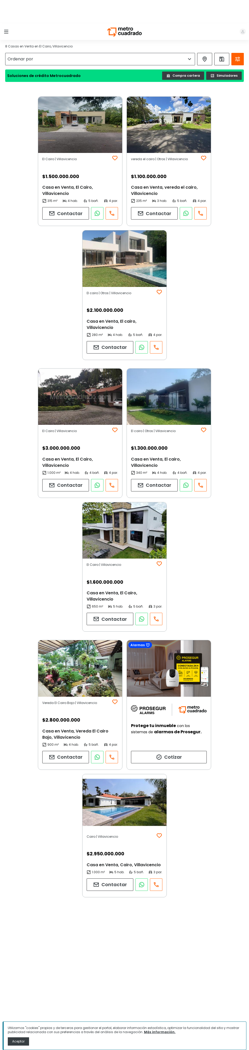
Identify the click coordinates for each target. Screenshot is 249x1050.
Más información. (160, 1032)
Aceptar (18, 1041)
